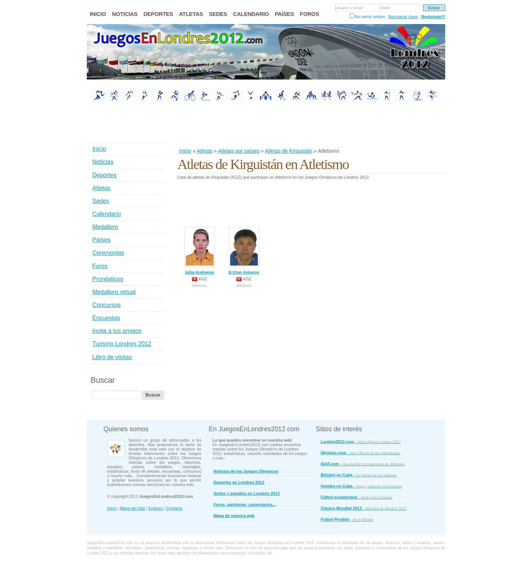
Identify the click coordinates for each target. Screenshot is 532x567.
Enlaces (156, 508)
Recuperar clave (403, 16)
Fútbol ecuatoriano (356, 497)
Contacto (174, 508)
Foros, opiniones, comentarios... (245, 504)
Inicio (185, 151)
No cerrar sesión (370, 16)
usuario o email (349, 8)
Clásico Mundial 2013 (363, 508)
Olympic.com (360, 452)
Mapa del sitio (132, 508)
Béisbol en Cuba (358, 475)
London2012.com (360, 441)
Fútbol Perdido (347, 519)
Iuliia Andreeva (199, 250)
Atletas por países (238, 151)
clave (385, 8)
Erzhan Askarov (244, 250)
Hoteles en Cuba (361, 486)
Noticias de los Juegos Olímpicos (246, 471)
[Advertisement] (311, 125)
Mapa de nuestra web (234, 515)
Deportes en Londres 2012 (239, 482)
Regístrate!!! (433, 16)
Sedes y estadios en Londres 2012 (247, 493)
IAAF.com (363, 464)
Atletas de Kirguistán (288, 151)
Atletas (204, 151)
